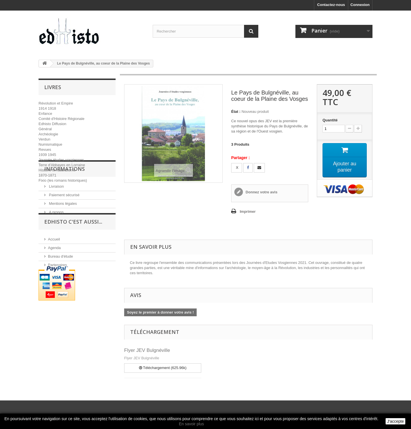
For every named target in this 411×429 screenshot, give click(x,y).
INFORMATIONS (64, 200)
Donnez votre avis (261, 192)
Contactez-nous (331, 5)
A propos (56, 241)
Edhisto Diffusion (52, 124)
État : (236, 111)
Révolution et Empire (56, 103)
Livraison (56, 215)
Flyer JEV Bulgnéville (147, 350)
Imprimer (248, 211)
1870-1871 (47, 175)
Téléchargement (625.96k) (163, 368)
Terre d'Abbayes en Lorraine (62, 165)
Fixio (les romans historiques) (63, 180)
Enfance (45, 113)
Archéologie (48, 134)
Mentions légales (62, 232)
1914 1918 (47, 108)
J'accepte (395, 421)
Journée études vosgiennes (61, 160)
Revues (45, 149)
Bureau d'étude (60, 295)
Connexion (360, 5)
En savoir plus (191, 424)
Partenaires (57, 304)
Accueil (54, 278)
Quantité (330, 120)
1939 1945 (47, 155)
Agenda (54, 286)
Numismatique (50, 144)
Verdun (44, 139)
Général (45, 129)
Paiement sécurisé (64, 224)
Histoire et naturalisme (57, 170)
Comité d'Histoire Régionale (61, 119)
